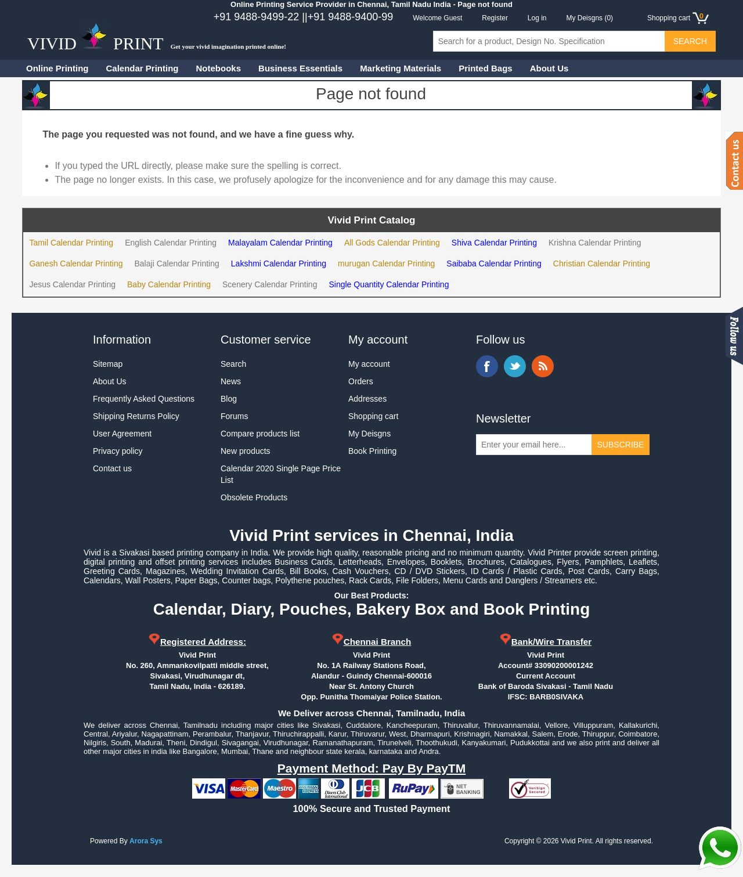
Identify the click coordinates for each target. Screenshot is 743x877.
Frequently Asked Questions (143, 398)
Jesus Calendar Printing (72, 284)
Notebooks (218, 68)
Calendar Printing (142, 68)
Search (233, 364)
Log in (537, 18)
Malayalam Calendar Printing (280, 242)
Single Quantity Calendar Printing (389, 284)
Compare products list (260, 433)
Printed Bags (486, 68)
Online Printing (57, 68)
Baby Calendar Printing (169, 284)
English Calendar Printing (171, 242)
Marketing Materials (400, 68)
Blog (229, 398)
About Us (549, 68)
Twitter (515, 366)
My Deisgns (369, 433)
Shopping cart (373, 416)
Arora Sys (146, 841)
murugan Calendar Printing (386, 263)
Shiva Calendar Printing (494, 242)
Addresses (367, 398)
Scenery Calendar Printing (269, 284)
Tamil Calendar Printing (71, 242)
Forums (234, 416)
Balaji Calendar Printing (177, 263)
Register (495, 18)
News (231, 381)
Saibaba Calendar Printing (493, 263)
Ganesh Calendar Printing (75, 263)
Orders (360, 381)
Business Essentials (300, 68)
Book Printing (372, 451)
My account (369, 364)
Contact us (112, 468)
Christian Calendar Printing (601, 263)
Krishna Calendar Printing (595, 242)
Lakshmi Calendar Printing (278, 263)
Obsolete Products (254, 497)
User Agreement (122, 433)
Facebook (487, 366)
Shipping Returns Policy (136, 416)
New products (245, 451)
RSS (543, 366)
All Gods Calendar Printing (392, 242)
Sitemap (107, 364)
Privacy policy (118, 451)
